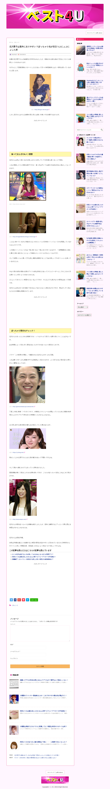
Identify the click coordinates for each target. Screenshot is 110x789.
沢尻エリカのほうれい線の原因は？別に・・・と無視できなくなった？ (43, 742)
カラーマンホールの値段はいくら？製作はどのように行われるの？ (95, 190)
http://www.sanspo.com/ (20, 519)
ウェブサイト (14, 658)
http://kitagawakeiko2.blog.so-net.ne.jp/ (25, 236)
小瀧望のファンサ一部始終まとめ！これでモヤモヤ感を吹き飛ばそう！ (43, 695)
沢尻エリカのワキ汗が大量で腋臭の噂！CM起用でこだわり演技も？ (95, 157)
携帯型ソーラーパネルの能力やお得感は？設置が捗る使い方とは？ (95, 48)
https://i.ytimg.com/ (19, 452)
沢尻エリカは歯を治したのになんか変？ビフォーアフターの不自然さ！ (34, 557)
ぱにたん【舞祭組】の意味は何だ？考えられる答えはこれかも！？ (95, 257)
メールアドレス (15, 651)
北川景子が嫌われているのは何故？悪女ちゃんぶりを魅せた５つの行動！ (37, 755)
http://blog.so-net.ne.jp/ (42, 109)
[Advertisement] (40, 137)
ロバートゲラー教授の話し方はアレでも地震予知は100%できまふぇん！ (95, 224)
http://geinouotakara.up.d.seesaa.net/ (24, 406)
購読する (80, 39)
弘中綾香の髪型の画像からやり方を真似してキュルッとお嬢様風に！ (95, 240)
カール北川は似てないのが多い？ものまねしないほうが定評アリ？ (32, 554)
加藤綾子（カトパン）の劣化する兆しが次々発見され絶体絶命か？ (32, 559)
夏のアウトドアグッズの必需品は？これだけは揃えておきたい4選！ (95, 99)
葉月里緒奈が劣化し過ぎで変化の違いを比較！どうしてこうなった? (95, 173)
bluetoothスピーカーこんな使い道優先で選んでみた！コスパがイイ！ (95, 82)
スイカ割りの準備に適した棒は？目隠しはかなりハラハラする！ (95, 116)
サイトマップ (90, 33)
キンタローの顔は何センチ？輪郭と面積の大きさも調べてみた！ (95, 140)
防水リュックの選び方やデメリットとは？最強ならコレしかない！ (95, 65)
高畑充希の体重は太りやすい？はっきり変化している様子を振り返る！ (95, 291)
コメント (12, 624)
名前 (12, 644)
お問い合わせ (99, 33)
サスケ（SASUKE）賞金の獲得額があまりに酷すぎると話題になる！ (35, 758)
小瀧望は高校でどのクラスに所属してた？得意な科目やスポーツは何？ (43, 726)
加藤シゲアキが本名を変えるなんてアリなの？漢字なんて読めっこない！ (44, 680)
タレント (15, 605)
